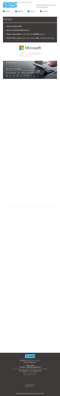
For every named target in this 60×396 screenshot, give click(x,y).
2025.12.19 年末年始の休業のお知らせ (18, 30)
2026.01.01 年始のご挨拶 (14, 26)
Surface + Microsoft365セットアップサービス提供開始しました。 (26, 34)
